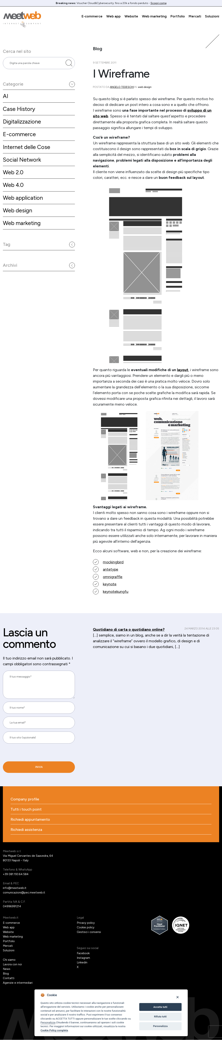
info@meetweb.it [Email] (14, 888)
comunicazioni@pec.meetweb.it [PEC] (24, 892)
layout (182, 369)
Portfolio (177, 16)
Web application (23, 199)
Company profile (25, 798)
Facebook (83, 953)
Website (131, 16)
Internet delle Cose (27, 147)
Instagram (83, 958)
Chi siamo (9, 960)
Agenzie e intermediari (18, 983)
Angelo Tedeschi (122, 87)
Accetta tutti (160, 1007)
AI (5, 96)
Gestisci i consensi (89, 932)
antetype (110, 569)
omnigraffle (113, 576)
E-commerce (92, 16)
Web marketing (154, 16)
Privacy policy (86, 923)
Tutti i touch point (26, 809)
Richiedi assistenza (27, 829)
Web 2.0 (13, 173)
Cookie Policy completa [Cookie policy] (54, 1030)
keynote (110, 583)
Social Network (22, 160)
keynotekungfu (116, 591)
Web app (113, 16)
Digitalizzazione (22, 122)
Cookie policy (85, 927)
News (7, 969)
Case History (19, 109)
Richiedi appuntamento (30, 819)
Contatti (8, 978)
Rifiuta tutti (160, 1016)
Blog (6, 973)
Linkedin (82, 962)
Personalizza (48, 1022)
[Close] (177, 997)
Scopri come (158, 3)
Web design (18, 212)
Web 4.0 (13, 186)
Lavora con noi (12, 964)
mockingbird (113, 562)
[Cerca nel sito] (69, 63)
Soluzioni (212, 16)
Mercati (195, 16)
